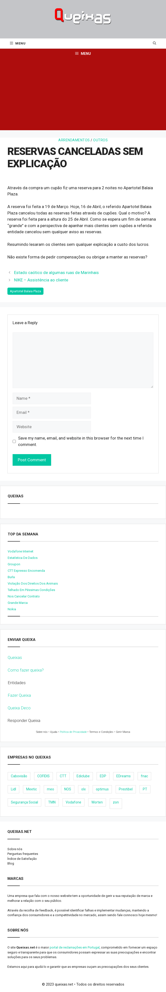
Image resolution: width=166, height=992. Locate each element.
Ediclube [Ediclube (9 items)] (83, 776)
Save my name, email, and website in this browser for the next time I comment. (81, 441)
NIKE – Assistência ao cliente (41, 279)
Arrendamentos (74, 140)
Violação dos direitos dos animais (33, 583)
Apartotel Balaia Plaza (25, 291)
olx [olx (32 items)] (83, 789)
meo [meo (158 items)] (50, 789)
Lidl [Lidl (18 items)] (13, 789)
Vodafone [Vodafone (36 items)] (73, 802)
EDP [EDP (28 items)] (103, 776)
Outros (100, 140)
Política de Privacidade (73, 732)
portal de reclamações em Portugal (75, 947)
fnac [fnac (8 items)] (144, 776)
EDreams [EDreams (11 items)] (123, 776)
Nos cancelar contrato (24, 596)
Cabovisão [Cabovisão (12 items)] (19, 776)
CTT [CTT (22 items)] (63, 776)
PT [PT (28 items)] (145, 789)
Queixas (15, 657)
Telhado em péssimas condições (31, 590)
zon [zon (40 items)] (116, 802)
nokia (12, 609)
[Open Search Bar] (154, 43)
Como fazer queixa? (26, 670)
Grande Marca (18, 603)
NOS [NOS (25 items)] (67, 789)
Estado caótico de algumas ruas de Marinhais (56, 272)
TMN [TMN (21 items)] (52, 802)
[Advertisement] (83, 95)
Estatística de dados (23, 558)
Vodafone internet (20, 551)
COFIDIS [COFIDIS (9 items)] (43, 776)
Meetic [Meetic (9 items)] (31, 789)
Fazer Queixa (19, 695)
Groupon (14, 564)
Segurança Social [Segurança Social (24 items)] (24, 802)
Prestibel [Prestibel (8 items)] (126, 789)
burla (11, 577)
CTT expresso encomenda (26, 570)
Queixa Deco (19, 707)
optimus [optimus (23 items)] (102, 789)
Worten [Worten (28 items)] (97, 802)
